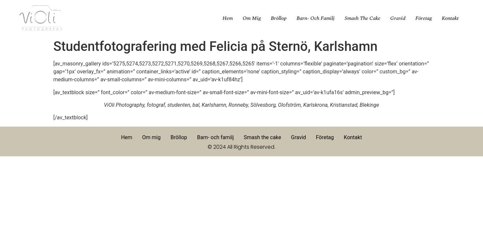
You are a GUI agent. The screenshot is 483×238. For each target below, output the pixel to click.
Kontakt (450, 18)
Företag (423, 18)
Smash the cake (362, 18)
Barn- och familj (315, 18)
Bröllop (279, 18)
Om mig (252, 18)
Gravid (397, 18)
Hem (228, 18)
